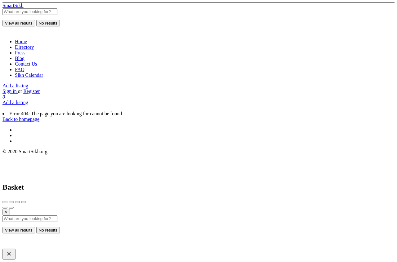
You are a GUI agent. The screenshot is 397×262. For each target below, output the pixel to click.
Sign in (10, 91)
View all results (19, 23)
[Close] (6, 212)
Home (21, 41)
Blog (20, 58)
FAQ (20, 69)
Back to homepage (20, 119)
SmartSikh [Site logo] (13, 5)
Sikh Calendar (29, 75)
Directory (24, 47)
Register (31, 91)
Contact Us (26, 64)
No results (48, 23)
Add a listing (15, 85)
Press (20, 52)
